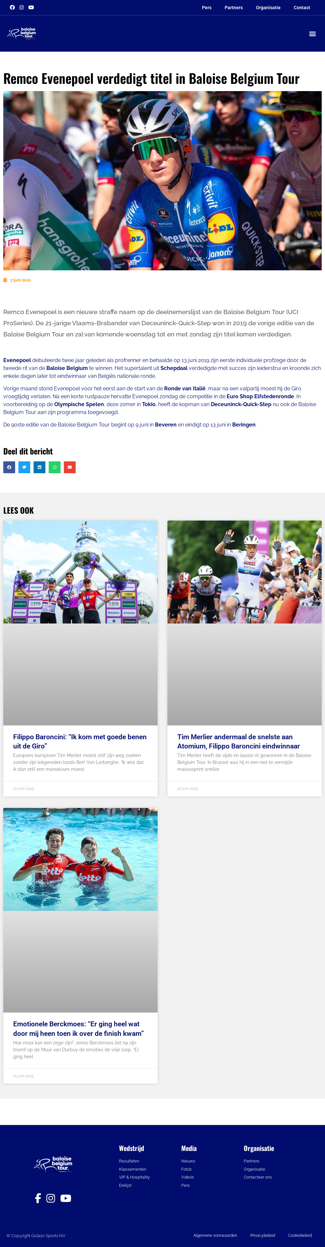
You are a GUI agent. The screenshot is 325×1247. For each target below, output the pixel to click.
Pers (207, 7)
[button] (312, 33)
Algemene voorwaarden (215, 1235)
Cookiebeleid (300, 1235)
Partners (234, 7)
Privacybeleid (262, 1235)
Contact (302, 7)
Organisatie (268, 7)
